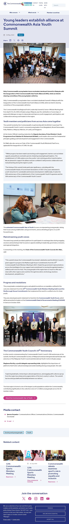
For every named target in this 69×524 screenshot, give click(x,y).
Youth (29, 432)
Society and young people (14, 432)
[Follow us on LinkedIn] (41, 499)
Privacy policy (7, 519)
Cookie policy (16, 519)
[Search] (59, 5)
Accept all (50, 519)
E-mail (9, 421)
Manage (50, 508)
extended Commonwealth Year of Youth (20, 227)
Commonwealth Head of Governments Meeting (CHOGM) (45, 300)
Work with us (45, 5)
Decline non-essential (50, 513)
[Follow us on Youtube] (47, 499)
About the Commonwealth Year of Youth (19, 398)
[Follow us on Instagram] (35, 499)
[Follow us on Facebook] (29, 499)
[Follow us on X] (23, 499)
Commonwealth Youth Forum (49, 298)
